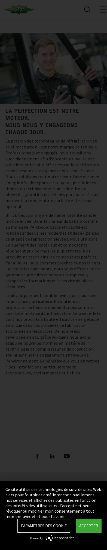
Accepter (88, 525)
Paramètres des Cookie (44, 525)
